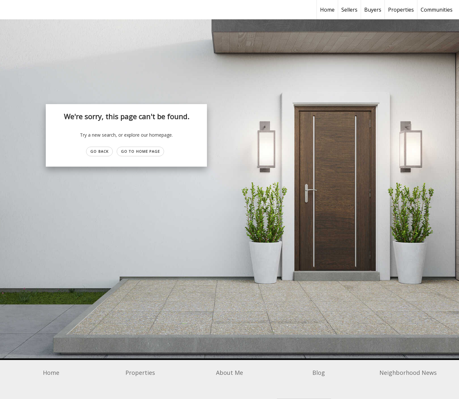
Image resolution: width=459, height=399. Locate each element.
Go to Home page (140, 151)
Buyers (372, 9)
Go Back (99, 151)
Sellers (349, 9)
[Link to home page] (8, 9)
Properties (401, 9)
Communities (437, 9)
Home (327, 9)
